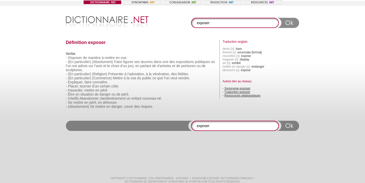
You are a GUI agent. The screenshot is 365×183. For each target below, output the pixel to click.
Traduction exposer (237, 92)
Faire (118, 62)
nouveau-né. (152, 98)
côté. (115, 86)
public (147, 78)
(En (71, 62)
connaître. (100, 82)
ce (154, 78)
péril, (93, 102)
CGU (151, 178)
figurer (128, 62)
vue (133, 78)
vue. (124, 58)
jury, (131, 66)
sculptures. (74, 70)
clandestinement (112, 98)
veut (174, 78)
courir (128, 106)
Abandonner (89, 98)
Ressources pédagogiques (242, 95)
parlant (145, 66)
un (128, 98)
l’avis (98, 66)
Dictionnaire (138, 178)
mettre (110, 58)
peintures (188, 66)
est (74, 66)
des (172, 62)
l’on (68, 66)
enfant (136, 98)
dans (157, 62)
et (104, 66)
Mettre (118, 78)
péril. (104, 90)
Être (71, 94)
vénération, (161, 74)
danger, (117, 106)
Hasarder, (75, 90)
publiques (202, 62)
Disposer (75, 58)
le (108, 66)
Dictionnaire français (236, 178)
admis (82, 66)
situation (87, 94)
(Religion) (99, 74)
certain (105, 86)
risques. (147, 106)
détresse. (110, 102)
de (85, 58)
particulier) (83, 62)
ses (137, 62)
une (165, 62)
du (139, 78)
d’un (123, 66)
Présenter (116, 74)
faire (87, 82)
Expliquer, (75, 82)
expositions (185, 62)
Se (70, 102)
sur (90, 66)
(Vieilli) (73, 98)
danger (105, 94)
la (150, 74)
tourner (85, 86)
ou (199, 66)
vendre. (184, 78)
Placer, (73, 86)
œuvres (147, 62)
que (160, 78)
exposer (182, 178)
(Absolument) (102, 62)
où (213, 62)
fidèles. (183, 74)
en (118, 58)
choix (115, 66)
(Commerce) (102, 78)
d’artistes (164, 66)
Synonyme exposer (237, 88)
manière (94, 58)
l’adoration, (136, 74)
